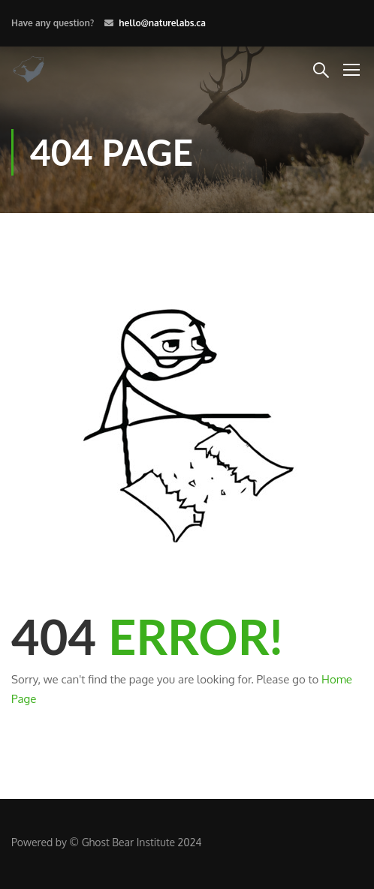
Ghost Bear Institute (128, 842)
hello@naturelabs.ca (162, 23)
